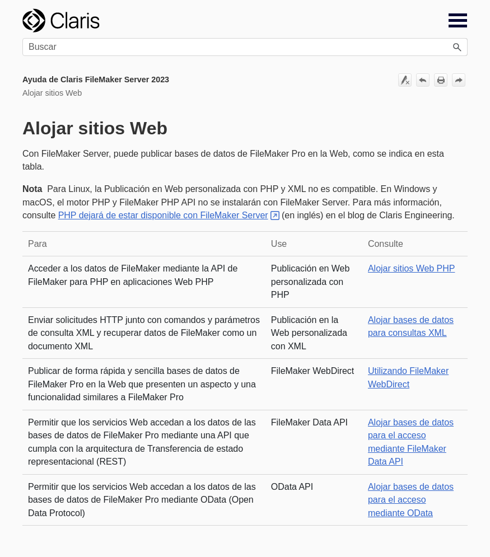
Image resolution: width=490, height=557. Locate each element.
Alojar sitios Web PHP (411, 268)
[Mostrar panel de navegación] (457, 20)
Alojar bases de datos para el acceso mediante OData (411, 500)
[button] (457, 47)
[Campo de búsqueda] (245, 47)
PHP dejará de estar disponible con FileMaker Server (163, 215)
